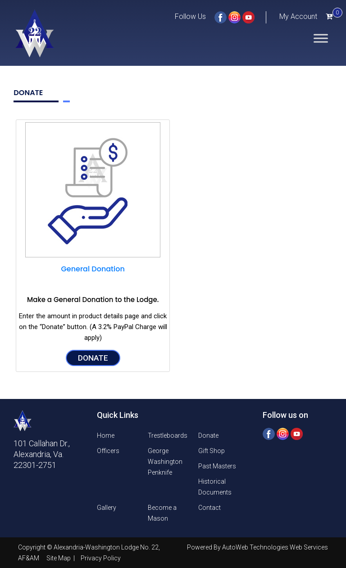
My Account (298, 16)
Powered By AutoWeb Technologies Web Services (257, 547)
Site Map (59, 558)
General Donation (92, 269)
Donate (93, 357)
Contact (209, 507)
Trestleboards (167, 435)
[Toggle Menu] (321, 38)
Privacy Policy (101, 558)
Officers (108, 450)
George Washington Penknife (165, 461)
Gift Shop (211, 450)
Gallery (106, 507)
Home (105, 435)
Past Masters (217, 466)
